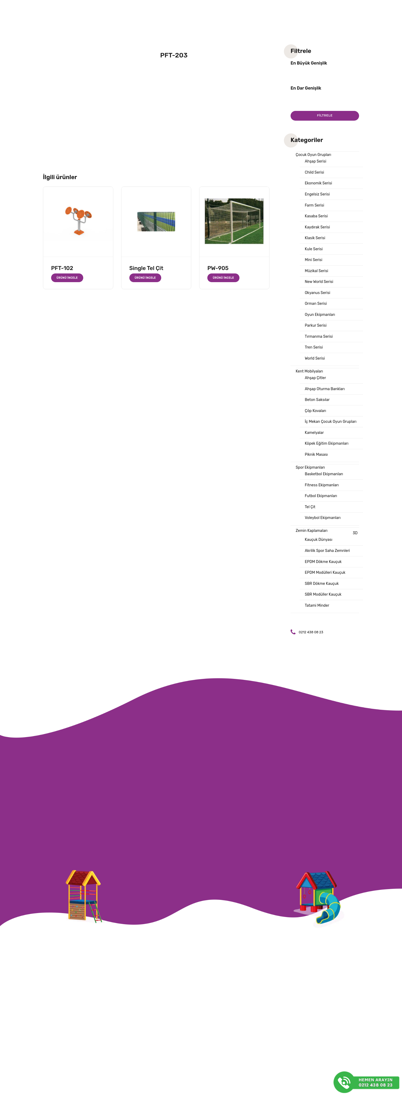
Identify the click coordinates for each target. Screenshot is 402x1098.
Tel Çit (310, 520)
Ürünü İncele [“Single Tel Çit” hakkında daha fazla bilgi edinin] (146, 278)
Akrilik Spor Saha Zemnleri (328, 565)
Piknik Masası (317, 466)
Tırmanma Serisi (319, 343)
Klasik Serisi (315, 241)
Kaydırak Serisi (318, 230)
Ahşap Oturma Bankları (326, 398)
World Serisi (315, 366)
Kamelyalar (315, 443)
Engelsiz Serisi (318, 196)
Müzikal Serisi (317, 275)
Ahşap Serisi (316, 162)
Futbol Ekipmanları (322, 509)
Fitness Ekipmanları (323, 497)
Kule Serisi (314, 253)
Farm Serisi (315, 207)
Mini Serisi (314, 264)
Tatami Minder (318, 622)
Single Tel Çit (146, 268)
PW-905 (217, 268)
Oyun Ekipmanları (321, 320)
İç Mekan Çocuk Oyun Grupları (332, 432)
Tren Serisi (314, 354)
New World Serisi (320, 287)
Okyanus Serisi (318, 298)
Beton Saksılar (318, 409)
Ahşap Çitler (316, 386)
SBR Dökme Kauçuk (323, 599)
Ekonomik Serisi (319, 185)
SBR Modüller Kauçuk (324, 611)
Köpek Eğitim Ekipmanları (328, 454)
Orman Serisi (316, 309)
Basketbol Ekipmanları (325, 486)
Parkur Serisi (316, 332)
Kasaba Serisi (317, 219)
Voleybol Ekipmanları (324, 531)
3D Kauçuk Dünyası (331, 551)
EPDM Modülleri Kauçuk (326, 588)
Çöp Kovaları (316, 420)
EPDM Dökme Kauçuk (324, 577)
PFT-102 (62, 268)
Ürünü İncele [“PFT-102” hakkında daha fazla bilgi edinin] (68, 278)
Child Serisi (315, 173)
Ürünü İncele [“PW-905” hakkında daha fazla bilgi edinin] (224, 278)
